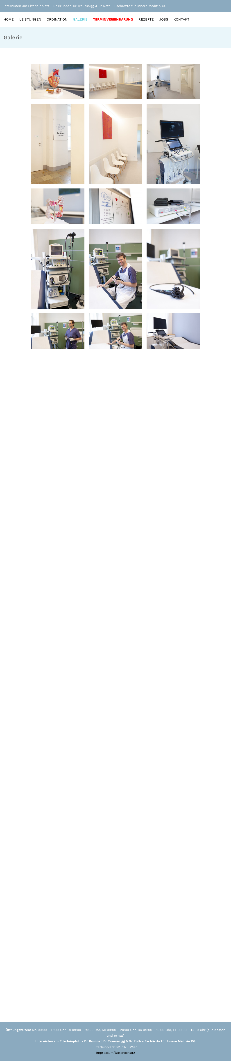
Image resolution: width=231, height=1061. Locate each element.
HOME (9, 19)
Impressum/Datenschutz (115, 1052)
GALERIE (80, 19)
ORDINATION (57, 19)
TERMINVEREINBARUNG (113, 19)
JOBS (163, 19)
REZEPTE (146, 19)
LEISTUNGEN (30, 19)
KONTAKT (181, 19)
